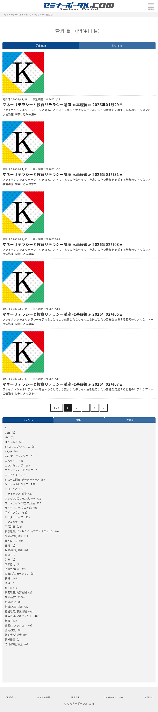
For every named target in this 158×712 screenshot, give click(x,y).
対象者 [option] (130, 420)
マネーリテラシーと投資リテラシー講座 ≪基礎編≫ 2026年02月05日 (62, 314)
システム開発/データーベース (22, 480)
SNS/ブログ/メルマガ (17, 447)
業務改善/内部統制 (16, 592)
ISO (7, 437)
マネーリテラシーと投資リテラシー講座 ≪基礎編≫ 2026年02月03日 (62, 244)
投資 (7, 578)
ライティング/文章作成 (18, 508)
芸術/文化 (10, 630)
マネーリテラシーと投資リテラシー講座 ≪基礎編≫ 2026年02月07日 (62, 384)
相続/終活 (10, 602)
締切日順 (117, 45)
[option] (79, 536)
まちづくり (11, 461)
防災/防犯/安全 (14, 644)
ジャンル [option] (28, 420)
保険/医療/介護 (14, 550)
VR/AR (9, 451)
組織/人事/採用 (14, 607)
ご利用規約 (10, 697)
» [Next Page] (103, 408)
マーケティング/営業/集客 (20, 503)
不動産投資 (11, 522)
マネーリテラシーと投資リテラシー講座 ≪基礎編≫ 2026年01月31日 (62, 174)
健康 (7, 555)
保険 (7, 545)
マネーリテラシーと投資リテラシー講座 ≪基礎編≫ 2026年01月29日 (62, 104)
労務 (7, 559)
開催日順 (41, 45)
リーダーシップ (14, 517)
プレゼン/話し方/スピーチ (20, 498)
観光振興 (10, 639)
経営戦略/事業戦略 (16, 611)
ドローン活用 (12, 489)
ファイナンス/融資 (16, 494)
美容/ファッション (16, 625)
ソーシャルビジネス (16, 484)
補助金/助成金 (13, 635)
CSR (7, 432)
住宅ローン (11, 541)
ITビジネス (11, 442)
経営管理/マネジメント (18, 616)
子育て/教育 (12, 569)
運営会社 (75, 697)
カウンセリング (14, 465)
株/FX (8, 588)
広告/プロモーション (17, 574)
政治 (7, 583)
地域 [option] (78, 420)
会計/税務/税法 (14, 536)
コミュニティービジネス (19, 470)
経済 (7, 621)
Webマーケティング (16, 456)
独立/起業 (10, 597)
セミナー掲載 (43, 697)
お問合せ (148, 697)
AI (6, 428)
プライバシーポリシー (112, 697)
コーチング (11, 475)
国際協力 (10, 564)
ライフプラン (13, 512)
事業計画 (10, 526)
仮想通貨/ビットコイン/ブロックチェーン (29, 531)
